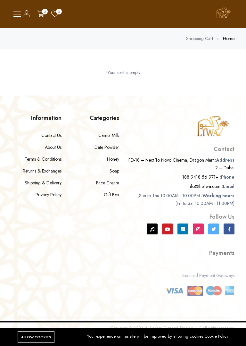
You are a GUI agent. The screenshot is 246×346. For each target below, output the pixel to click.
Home (228, 38)
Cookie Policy (216, 336)
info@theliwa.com (204, 186)
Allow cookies (36, 337)
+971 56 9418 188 (200, 177)
